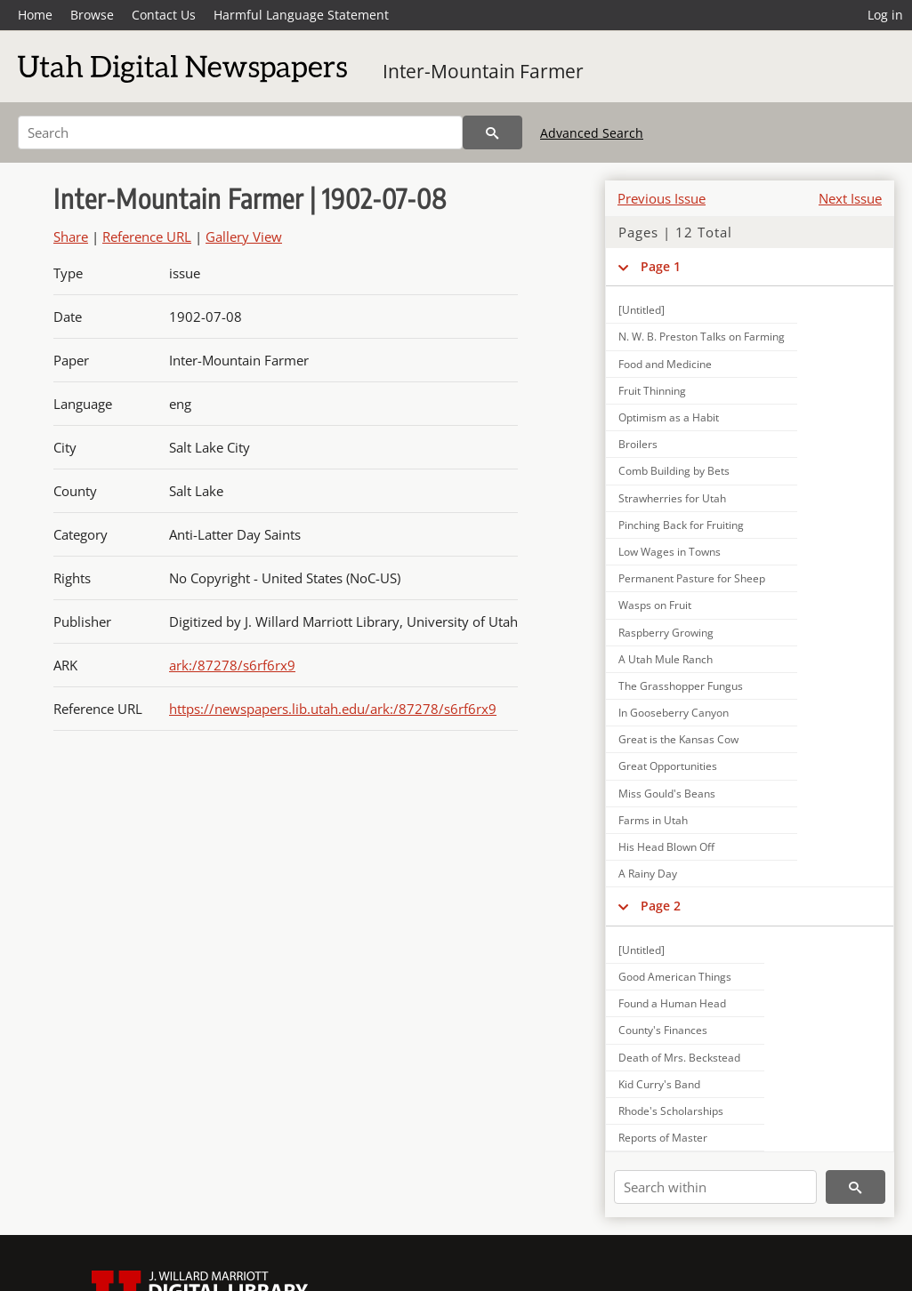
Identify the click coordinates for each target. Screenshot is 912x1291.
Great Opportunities (667, 766)
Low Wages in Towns (669, 551)
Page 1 (661, 266)
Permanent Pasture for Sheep (691, 578)
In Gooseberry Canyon (673, 712)
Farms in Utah (653, 820)
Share (70, 236)
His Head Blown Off (666, 846)
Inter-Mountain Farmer (483, 71)
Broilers (638, 444)
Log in (885, 14)
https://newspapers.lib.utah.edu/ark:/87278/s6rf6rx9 (332, 709)
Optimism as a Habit (668, 417)
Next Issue (850, 198)
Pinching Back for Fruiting (681, 525)
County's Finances (662, 1030)
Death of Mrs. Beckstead (679, 1057)
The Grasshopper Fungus (680, 686)
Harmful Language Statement (301, 14)
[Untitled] (641, 309)
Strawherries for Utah (672, 498)
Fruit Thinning (652, 390)
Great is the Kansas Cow (678, 739)
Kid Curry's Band (659, 1084)
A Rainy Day (647, 873)
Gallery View (244, 236)
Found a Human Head (672, 1003)
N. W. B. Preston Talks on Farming (701, 336)
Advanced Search (591, 132)
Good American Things (674, 976)
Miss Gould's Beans (666, 793)
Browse (92, 14)
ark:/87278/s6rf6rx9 (232, 665)
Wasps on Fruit (654, 605)
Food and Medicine (665, 364)
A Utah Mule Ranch (665, 659)
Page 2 (661, 905)
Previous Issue (661, 198)
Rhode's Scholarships (670, 1111)
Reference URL (146, 236)
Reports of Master (662, 1137)
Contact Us (164, 14)
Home (35, 14)
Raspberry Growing (666, 632)
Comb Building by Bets (674, 470)
